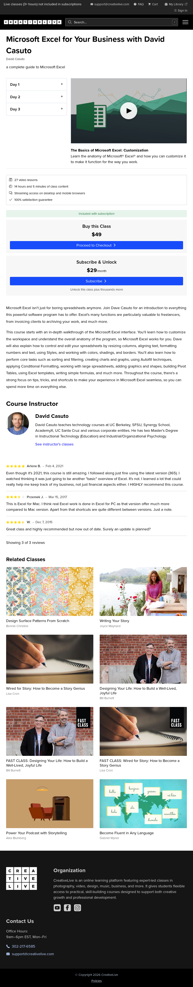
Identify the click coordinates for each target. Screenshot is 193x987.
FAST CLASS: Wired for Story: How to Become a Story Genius (139, 763)
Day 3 (15, 109)
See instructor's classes (54, 444)
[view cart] (154, 4)
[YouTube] (57, 908)
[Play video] (129, 110)
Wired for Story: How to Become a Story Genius (45, 688)
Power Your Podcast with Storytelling (36, 832)
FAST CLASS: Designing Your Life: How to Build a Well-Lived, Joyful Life (47, 763)
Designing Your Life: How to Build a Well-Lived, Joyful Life (138, 691)
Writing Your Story (114, 620)
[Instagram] (77, 908)
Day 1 (14, 84)
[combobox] (121, 22)
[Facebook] (67, 908)
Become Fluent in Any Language (127, 832)
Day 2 (15, 96)
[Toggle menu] (185, 22)
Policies (96, 981)
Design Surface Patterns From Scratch (37, 620)
